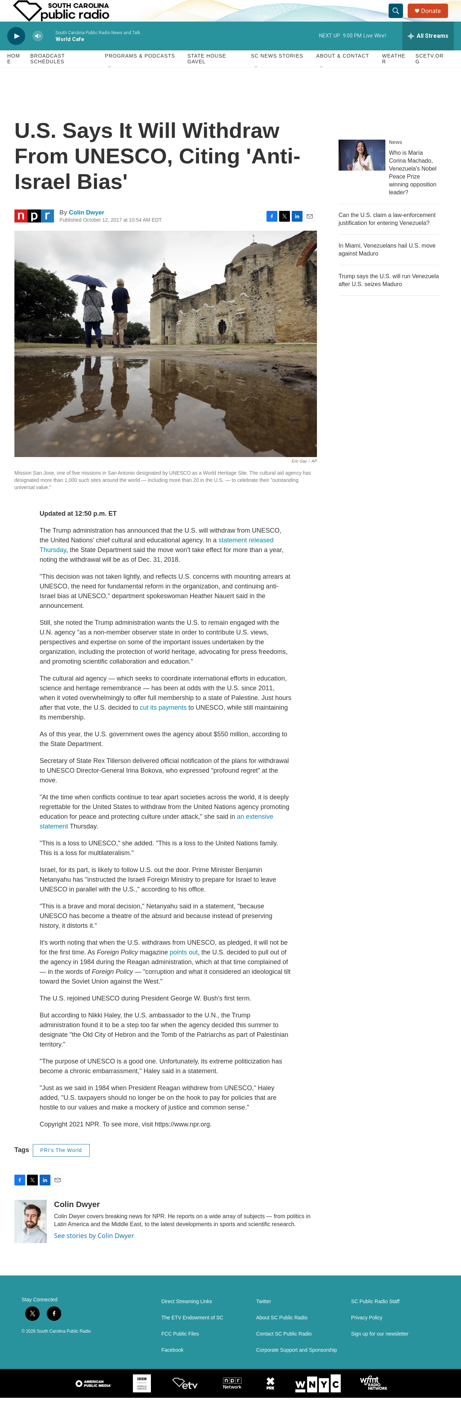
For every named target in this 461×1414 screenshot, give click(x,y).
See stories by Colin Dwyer (94, 1251)
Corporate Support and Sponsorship (296, 1366)
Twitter (263, 1317)
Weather (394, 75)
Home (13, 75)
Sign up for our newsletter (380, 1350)
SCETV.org (430, 75)
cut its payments (163, 723)
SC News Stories (277, 72)
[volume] (38, 52)
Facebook (172, 1366)
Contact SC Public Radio (284, 1350)
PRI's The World (61, 1166)
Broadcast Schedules (47, 75)
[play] (16, 52)
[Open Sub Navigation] (110, 83)
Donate (435, 19)
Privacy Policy (366, 1334)
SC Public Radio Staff (375, 1317)
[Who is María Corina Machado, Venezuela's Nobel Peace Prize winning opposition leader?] (362, 171)
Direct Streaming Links (186, 1317)
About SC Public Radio (281, 1334)
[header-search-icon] (399, 19)
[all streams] (428, 52)
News (395, 158)
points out (184, 968)
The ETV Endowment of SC (192, 1334)
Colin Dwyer (86, 228)
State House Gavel (206, 75)
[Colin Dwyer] (30, 1237)
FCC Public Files (180, 1350)
